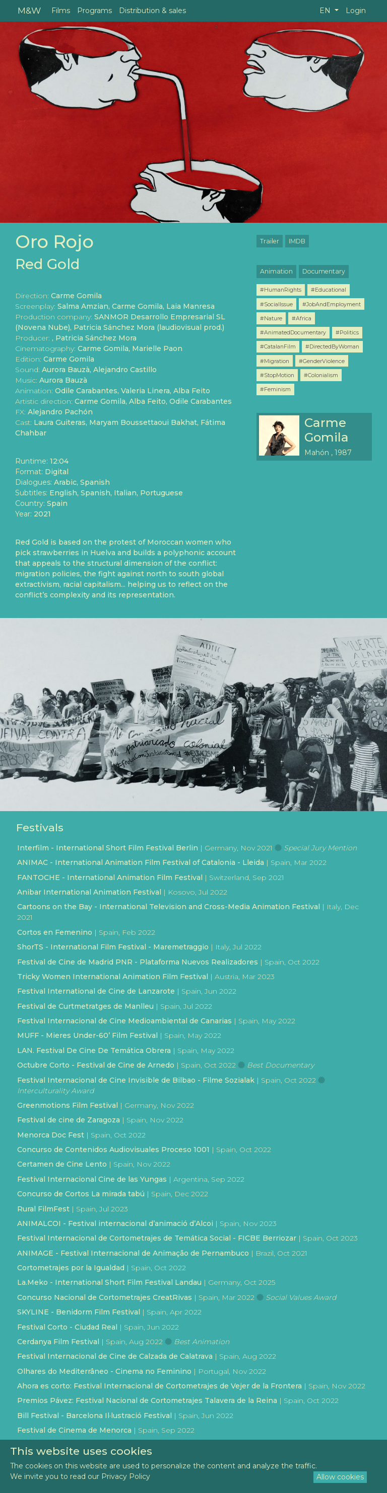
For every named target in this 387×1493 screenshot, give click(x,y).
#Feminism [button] (275, 389)
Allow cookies (340, 1476)
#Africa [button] (301, 318)
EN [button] (326, 10)
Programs (94, 10)
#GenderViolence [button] (322, 361)
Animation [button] (276, 271)
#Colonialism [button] (321, 375)
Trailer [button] (269, 241)
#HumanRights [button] (280, 289)
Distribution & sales (152, 10)
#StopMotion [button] (277, 375)
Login (356, 10)
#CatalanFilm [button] (278, 346)
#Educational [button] (328, 289)
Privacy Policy (125, 1476)
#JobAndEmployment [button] (331, 304)
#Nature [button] (271, 318)
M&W (29, 10)
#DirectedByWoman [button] (332, 346)
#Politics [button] (347, 332)
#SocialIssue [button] (276, 304)
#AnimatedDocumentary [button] (293, 332)
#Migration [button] (274, 361)
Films (60, 10)
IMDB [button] (297, 241)
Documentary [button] (323, 271)
